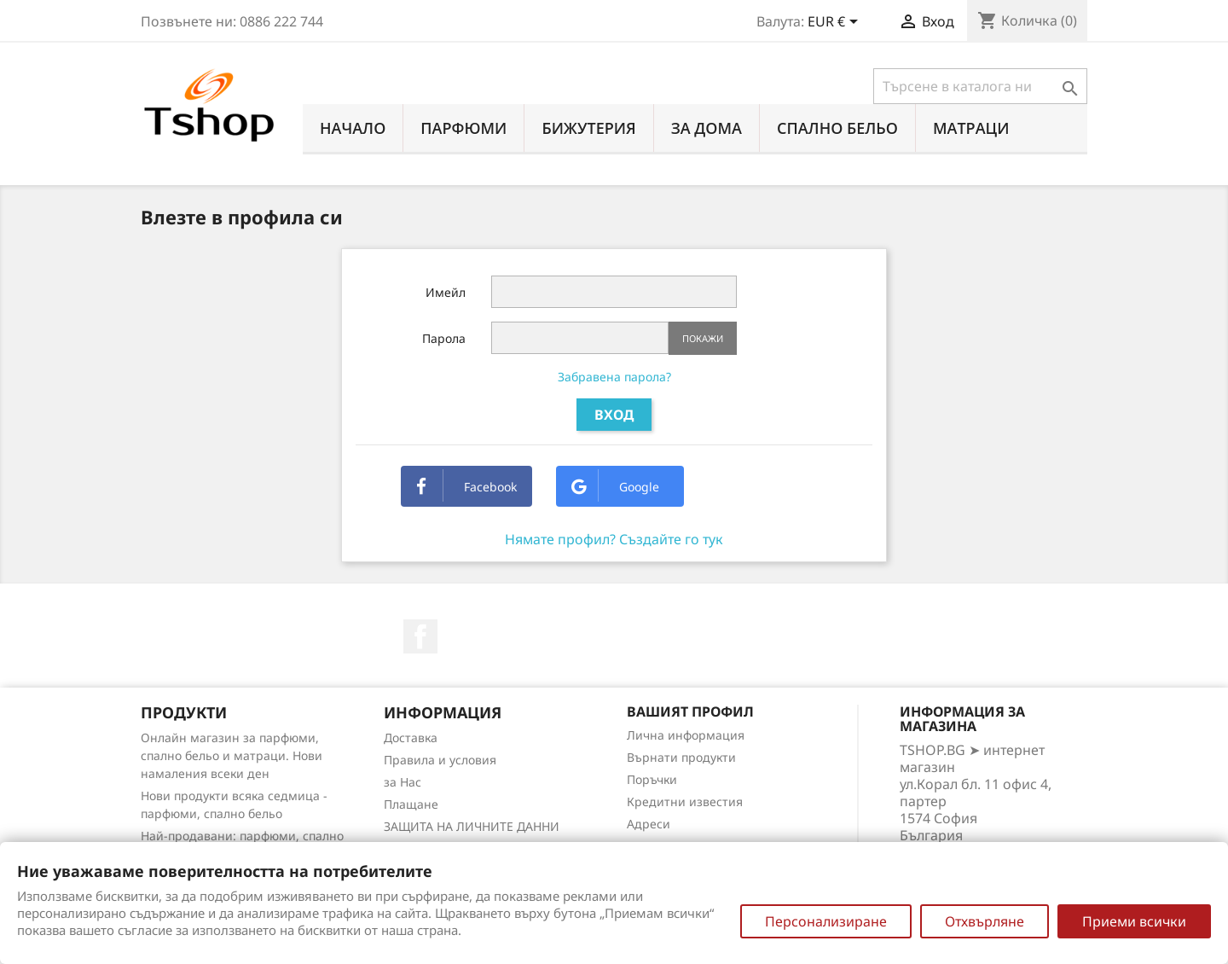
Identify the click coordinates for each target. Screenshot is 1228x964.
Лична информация (685, 735)
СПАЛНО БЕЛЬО (837, 128)
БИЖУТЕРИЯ (588, 128)
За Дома (706, 128)
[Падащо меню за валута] (836, 23)
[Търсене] (980, 86)
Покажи (702, 338)
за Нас (402, 782)
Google (615, 487)
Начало (352, 128)
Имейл (446, 292)
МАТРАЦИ (971, 128)
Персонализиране (826, 921)
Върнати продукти (681, 757)
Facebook (466, 487)
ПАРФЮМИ (463, 128)
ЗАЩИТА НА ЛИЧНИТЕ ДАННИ (471, 826)
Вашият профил (690, 711)
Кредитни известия (685, 801)
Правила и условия (440, 760)
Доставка (410, 737)
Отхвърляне (984, 921)
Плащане (411, 804)
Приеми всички (1134, 921)
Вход (614, 414)
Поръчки (652, 779)
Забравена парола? (614, 377)
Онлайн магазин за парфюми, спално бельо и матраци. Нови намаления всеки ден (231, 755)
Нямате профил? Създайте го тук (614, 539)
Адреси (648, 824)
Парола (444, 338)
